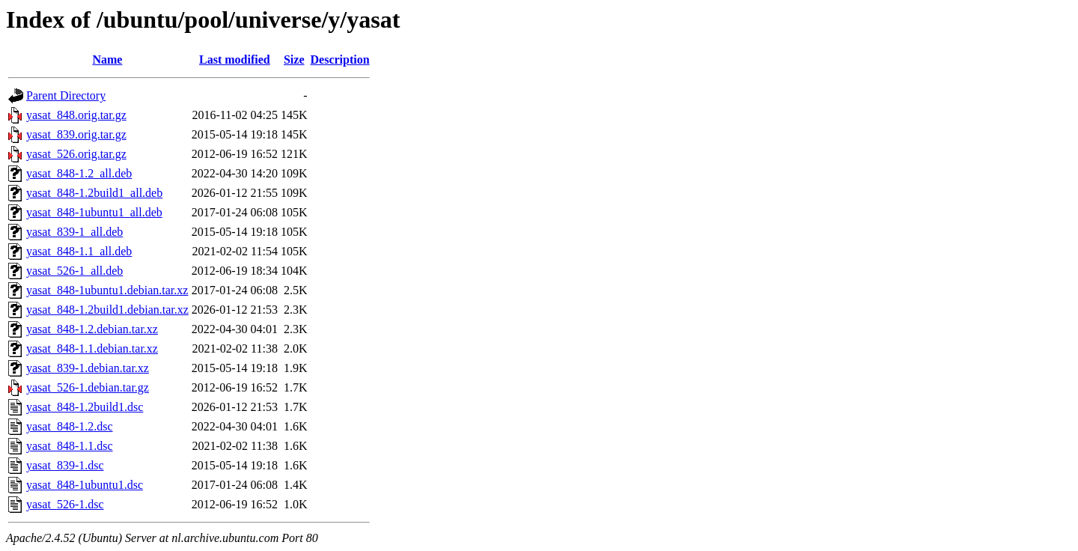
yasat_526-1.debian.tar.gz (87, 387)
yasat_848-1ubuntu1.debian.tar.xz (107, 290)
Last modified (234, 59)
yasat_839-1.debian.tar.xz (87, 368)
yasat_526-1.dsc (65, 504)
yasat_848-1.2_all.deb (79, 173)
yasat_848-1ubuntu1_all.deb (94, 212)
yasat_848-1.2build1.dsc (84, 407)
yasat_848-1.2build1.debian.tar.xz (107, 309)
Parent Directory (66, 95)
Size (294, 59)
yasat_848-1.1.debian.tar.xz (92, 348)
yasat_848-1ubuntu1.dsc (84, 484)
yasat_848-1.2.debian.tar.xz (92, 329)
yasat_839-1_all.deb (74, 231)
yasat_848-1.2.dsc (69, 426)
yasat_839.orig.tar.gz (76, 134)
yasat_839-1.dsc (65, 465)
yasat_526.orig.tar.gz (76, 153)
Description (340, 59)
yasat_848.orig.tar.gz (76, 115)
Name (107, 59)
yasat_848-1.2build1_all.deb (94, 192)
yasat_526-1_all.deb (74, 270)
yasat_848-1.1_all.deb (79, 251)
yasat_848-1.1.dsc (69, 445)
